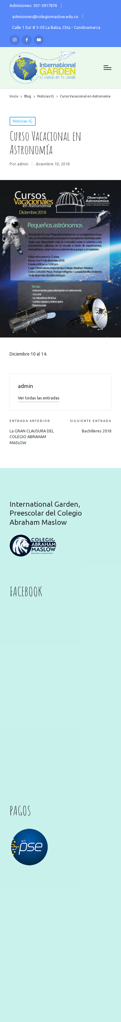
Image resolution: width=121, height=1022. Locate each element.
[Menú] (107, 67)
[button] (39, 398)
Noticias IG (22, 121)
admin (25, 386)
